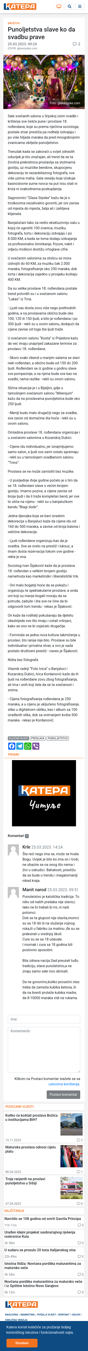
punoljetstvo (58, 738)
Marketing (27, 1314)
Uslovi (76, 1314)
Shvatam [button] (22, 1343)
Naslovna (11, 1314)
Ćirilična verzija (16, 1320)
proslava (37, 738)
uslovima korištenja (64, 1084)
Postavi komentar (63, 1094)
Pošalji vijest (46, 1314)
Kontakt (63, 1314)
